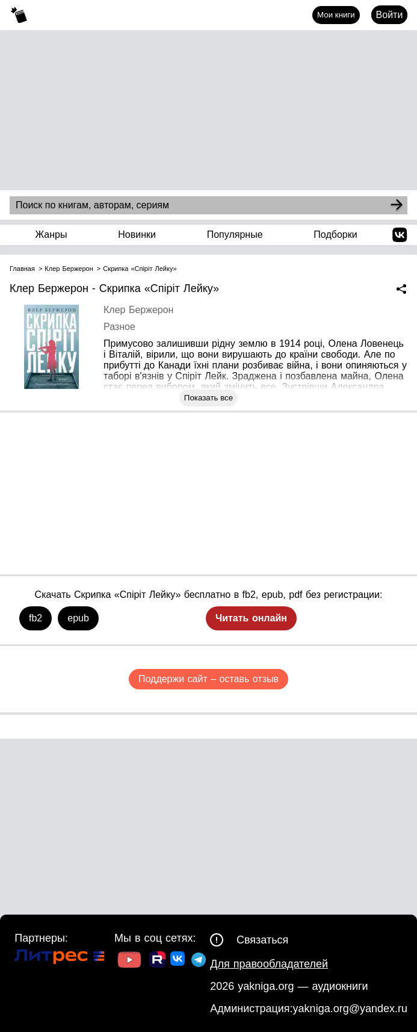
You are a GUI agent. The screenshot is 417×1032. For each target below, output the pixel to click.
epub (78, 618)
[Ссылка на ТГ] (198, 961)
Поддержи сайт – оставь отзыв (208, 679)
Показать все (208, 397)
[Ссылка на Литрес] (59, 958)
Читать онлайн (251, 618)
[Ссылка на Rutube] (157, 961)
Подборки (335, 234)
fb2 (35, 618)
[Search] (396, 205)
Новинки (137, 234)
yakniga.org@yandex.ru (350, 1008)
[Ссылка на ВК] (178, 961)
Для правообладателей (269, 964)
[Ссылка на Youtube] (129, 961)
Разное (119, 327)
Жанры (51, 234)
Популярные (235, 234)
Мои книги (336, 14)
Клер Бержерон (138, 310)
